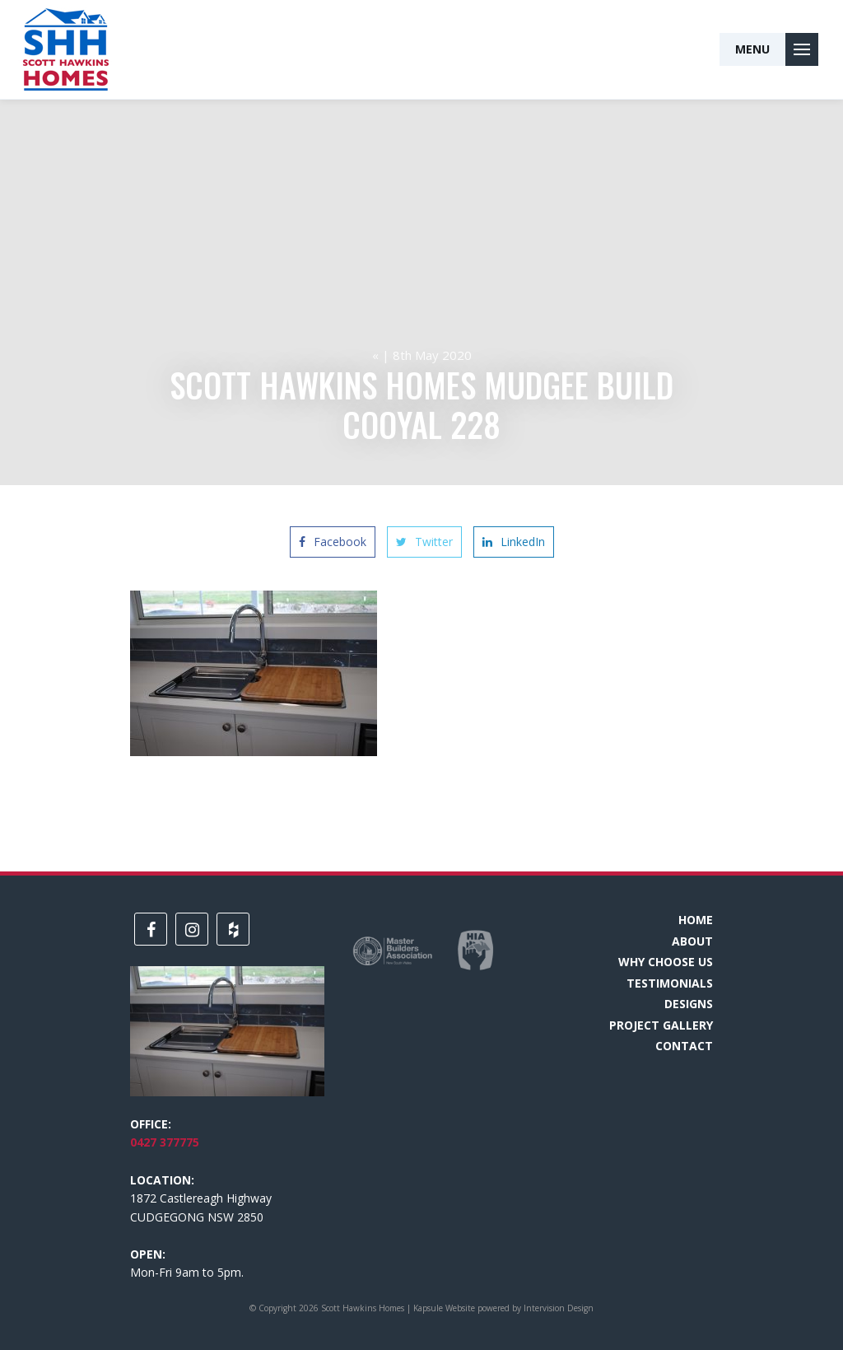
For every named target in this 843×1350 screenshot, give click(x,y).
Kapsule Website (444, 1308)
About (692, 941)
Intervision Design (559, 1308)
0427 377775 (164, 1142)
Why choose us (665, 961)
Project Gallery (661, 1025)
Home (695, 919)
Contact (684, 1045)
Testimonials (669, 983)
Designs (688, 1003)
